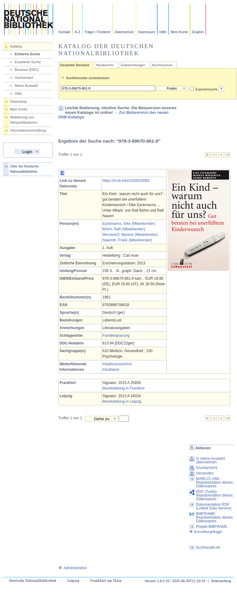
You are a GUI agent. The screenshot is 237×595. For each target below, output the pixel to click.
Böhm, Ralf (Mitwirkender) (124, 229)
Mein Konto (179, 32)
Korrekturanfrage (205, 532)
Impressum (146, 32)
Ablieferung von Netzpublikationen (23, 119)
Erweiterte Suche (28, 62)
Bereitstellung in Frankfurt (124, 388)
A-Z (77, 32)
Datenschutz (124, 32)
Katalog (16, 46)
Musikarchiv (105, 65)
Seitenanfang (221, 581)
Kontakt (64, 32)
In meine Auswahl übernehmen (210, 460)
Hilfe (162, 32)
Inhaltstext (111, 369)
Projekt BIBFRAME (211, 526)
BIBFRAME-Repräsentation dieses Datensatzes (214, 517)
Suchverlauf (24, 77)
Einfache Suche (27, 54)
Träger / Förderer (97, 32)
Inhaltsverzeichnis (117, 364)
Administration (72, 568)
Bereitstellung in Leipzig (122, 401)
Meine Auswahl (26, 85)
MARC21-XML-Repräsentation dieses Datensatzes (214, 482)
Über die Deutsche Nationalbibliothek (24, 168)
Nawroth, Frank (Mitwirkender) (127, 240)
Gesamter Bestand (74, 65)
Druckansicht (206, 468)
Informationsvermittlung (28, 130)
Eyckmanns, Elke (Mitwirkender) (129, 223)
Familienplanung (116, 335)
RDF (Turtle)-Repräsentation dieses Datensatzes (214, 495)
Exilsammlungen (133, 65)
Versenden (205, 473)
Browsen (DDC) (27, 69)
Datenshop (18, 101)
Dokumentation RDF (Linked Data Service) (213, 506)
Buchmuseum (162, 65)
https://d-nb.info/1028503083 (126, 180)
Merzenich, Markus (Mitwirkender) (130, 234)
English (198, 32)
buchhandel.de (208, 547)
